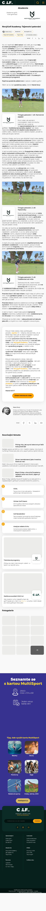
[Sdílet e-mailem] (42, 38)
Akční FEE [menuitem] (29, 873)
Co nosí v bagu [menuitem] (10, 887)
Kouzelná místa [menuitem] (31, 862)
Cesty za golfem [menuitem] (31, 860)
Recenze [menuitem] (8, 880)
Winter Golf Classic (20, 522)
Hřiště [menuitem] (28, 868)
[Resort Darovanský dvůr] (17, 904)
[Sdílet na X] (35, 38)
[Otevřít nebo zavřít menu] (43, 2)
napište (14, 353)
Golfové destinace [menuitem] (31, 859)
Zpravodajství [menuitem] (9, 856)
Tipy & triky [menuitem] (9, 874)
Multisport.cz (23, 821)
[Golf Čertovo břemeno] (28, 904)
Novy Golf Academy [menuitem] (11, 871)
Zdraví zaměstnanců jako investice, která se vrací (28, 481)
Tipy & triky (20, 34)
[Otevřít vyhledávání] (37, 2)
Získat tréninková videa (23, 416)
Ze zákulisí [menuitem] (8, 862)
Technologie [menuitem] (9, 885)
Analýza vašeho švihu (21, 547)
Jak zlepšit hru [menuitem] (10, 873)
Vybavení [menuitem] (8, 883)
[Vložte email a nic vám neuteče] (19, 841)
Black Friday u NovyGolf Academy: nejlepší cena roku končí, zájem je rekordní (27, 495)
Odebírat (37, 841)
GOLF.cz (24, 621)
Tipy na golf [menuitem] (30, 874)
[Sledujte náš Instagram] (23, 848)
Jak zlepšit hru (28, 31)
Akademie (17, 31)
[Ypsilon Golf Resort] (34, 898)
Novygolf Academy (21, 363)
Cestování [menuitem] (29, 856)
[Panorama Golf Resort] (11, 898)
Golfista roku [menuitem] (30, 880)
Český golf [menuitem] (8, 859)
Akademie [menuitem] (9, 868)
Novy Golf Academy (8, 34)
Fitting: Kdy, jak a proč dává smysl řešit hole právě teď (29, 466)
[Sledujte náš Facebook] (17, 848)
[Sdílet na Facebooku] (32, 38)
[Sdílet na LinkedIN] (39, 38)
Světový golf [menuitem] (9, 860)
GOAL (15, 509)
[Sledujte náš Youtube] (28, 848)
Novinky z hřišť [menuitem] (31, 871)
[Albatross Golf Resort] (23, 898)
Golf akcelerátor (19, 534)
